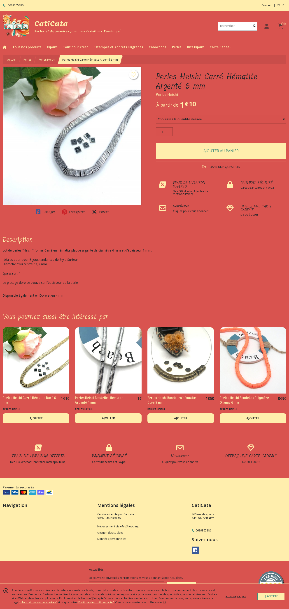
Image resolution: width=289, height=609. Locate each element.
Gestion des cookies (110, 533)
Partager (45, 212)
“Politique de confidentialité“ (95, 602)
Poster (100, 212)
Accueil (11, 60)
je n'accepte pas (235, 596)
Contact (266, 5)
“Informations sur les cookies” (38, 602)
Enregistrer (73, 212)
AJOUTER (36, 418)
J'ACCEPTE (271, 596)
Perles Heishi (47, 60)
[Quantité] (164, 131)
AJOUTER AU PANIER (221, 150)
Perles (27, 60)
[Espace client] (266, 26)
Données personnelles (111, 539)
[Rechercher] (254, 26)
